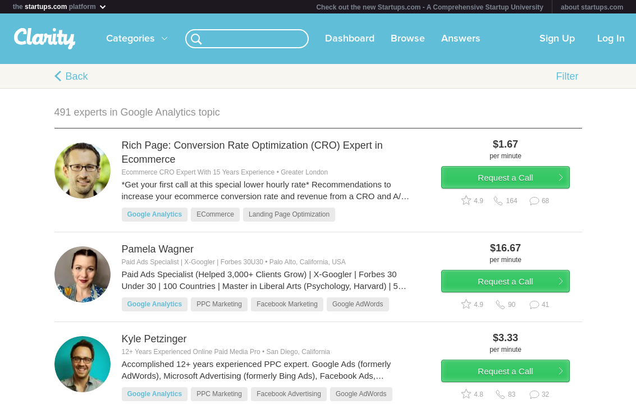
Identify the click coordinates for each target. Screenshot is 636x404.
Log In (611, 39)
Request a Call (515, 181)
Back (77, 76)
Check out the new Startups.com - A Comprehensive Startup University (429, 7)
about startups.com (592, 7)
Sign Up (557, 39)
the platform (60, 6)
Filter (567, 76)
